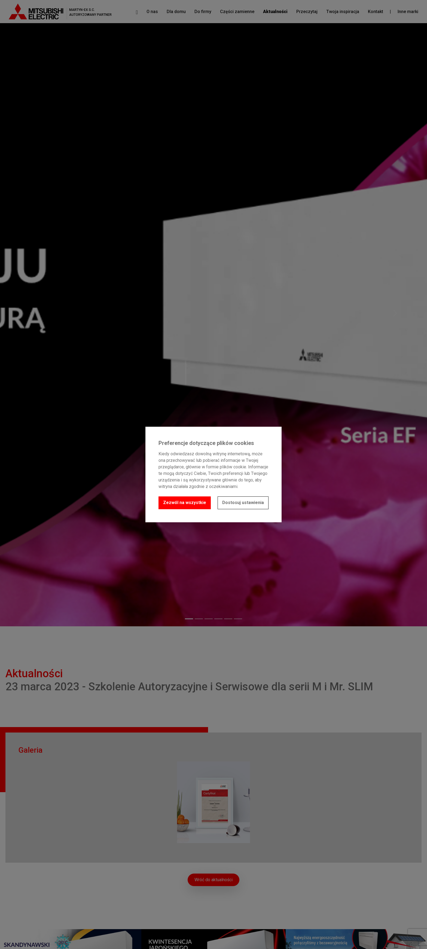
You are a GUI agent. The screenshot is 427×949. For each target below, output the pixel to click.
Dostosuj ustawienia (243, 502)
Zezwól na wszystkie (184, 502)
